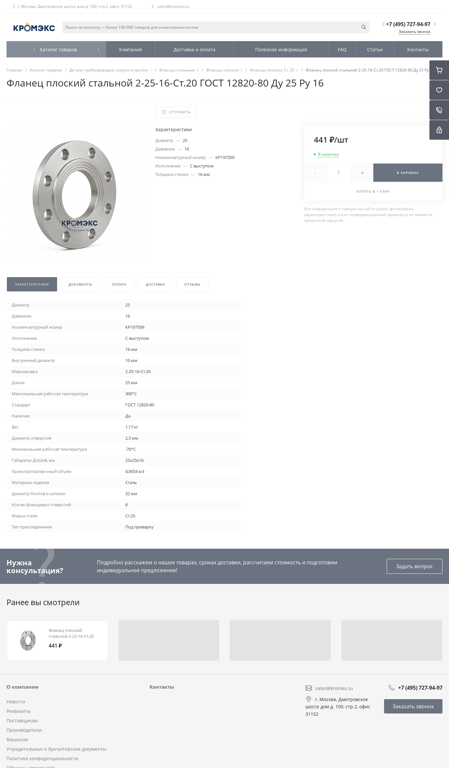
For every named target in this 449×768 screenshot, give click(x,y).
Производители (24, 730)
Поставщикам (22, 720)
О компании (23, 686)
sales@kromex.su (173, 6)
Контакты (161, 686)
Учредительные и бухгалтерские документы (56, 749)
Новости (16, 701)
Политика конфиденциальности (42, 758)
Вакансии (17, 739)
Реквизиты (19, 711)
